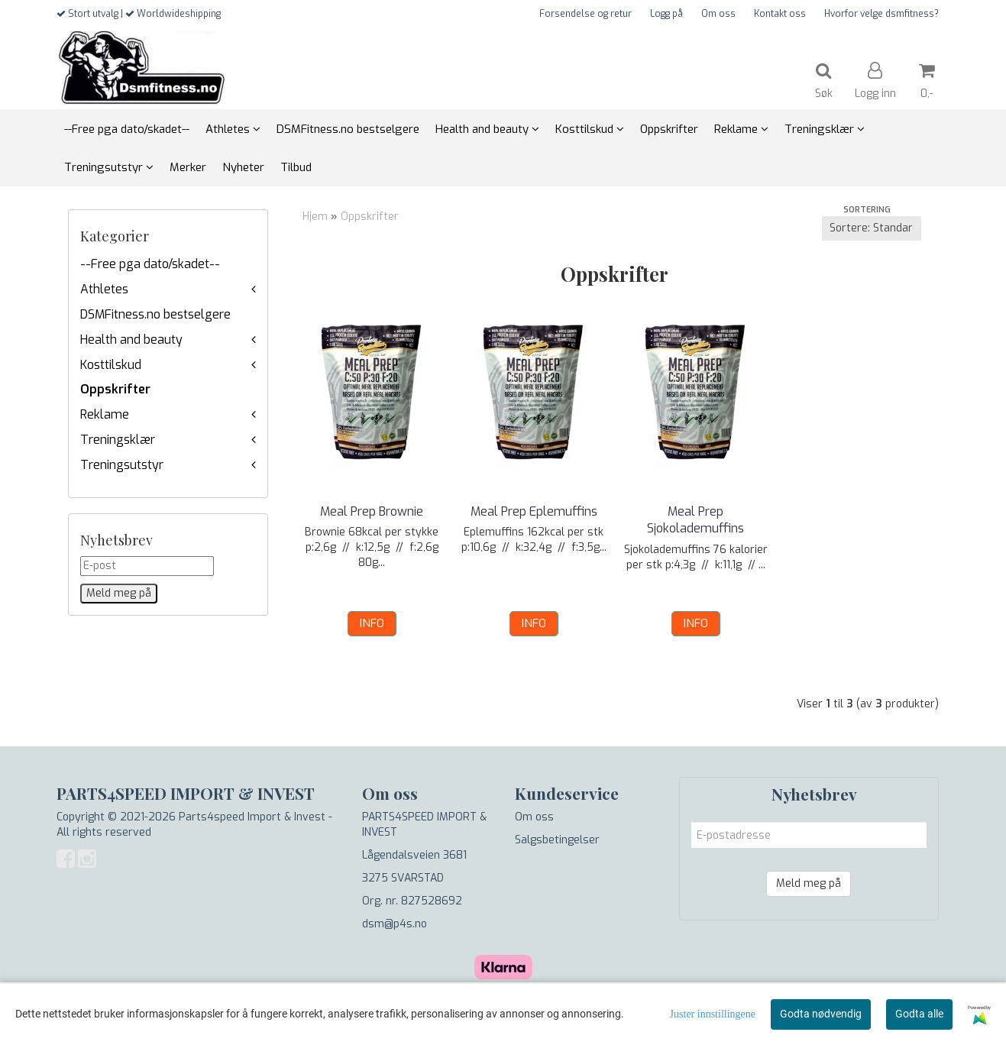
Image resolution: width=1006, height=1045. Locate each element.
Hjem (315, 216)
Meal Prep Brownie (371, 511)
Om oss (718, 14)
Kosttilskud (110, 365)
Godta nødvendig (821, 1014)
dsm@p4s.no (394, 924)
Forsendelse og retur (585, 14)
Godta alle (919, 1014)
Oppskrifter (115, 389)
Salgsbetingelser (557, 840)
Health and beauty (131, 340)
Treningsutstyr (121, 465)
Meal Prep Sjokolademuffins (695, 519)
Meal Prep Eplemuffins (534, 511)
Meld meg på (808, 883)
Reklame (104, 414)
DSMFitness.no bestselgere (155, 314)
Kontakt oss (780, 14)
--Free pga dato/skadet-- (150, 264)
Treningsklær (117, 440)
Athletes (104, 289)
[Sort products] (871, 228)
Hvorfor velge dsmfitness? (881, 14)
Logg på (666, 14)
